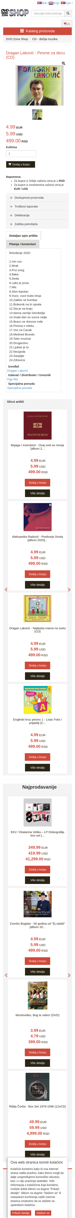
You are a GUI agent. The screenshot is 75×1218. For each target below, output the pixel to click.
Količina (11, 147)
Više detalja (37, 493)
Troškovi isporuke (23, 206)
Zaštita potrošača (23, 224)
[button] (4, 587)
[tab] (37, 197)
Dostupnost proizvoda (26, 197)
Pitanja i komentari (22, 244)
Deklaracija (19, 215)
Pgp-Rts (12, 379)
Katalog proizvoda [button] (37, 31)
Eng (54, 3)
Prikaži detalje (21, 1213)
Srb (42, 3)
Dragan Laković (17, 370)
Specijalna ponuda (19, 388)
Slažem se (43, 1213)
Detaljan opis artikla (23, 235)
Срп (66, 3)
